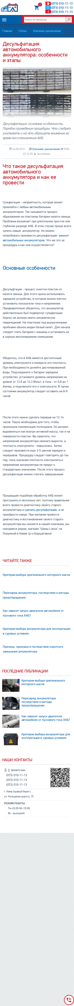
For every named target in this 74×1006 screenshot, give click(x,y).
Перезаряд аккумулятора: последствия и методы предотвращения (36, 595)
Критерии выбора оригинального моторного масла (36, 575)
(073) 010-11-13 (62, 4)
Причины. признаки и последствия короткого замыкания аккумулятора (33, 649)
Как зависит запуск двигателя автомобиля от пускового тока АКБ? (33, 613)
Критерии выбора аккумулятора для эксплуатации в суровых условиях (36, 631)
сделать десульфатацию (41, 510)
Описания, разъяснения (47, 31)
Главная (7, 31)
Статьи (22, 31)
